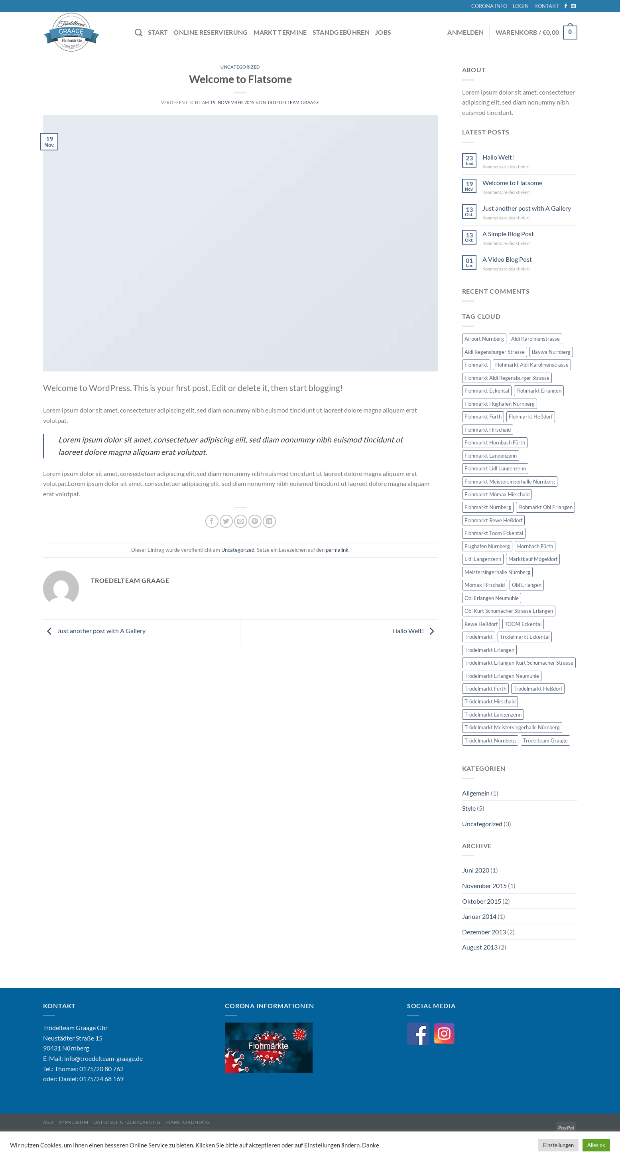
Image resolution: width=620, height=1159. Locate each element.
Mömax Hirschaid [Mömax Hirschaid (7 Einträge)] (485, 585)
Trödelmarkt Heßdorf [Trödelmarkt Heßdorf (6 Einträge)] (538, 688)
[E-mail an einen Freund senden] (240, 521)
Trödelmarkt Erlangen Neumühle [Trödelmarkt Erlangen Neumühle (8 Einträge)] (502, 676)
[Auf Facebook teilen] (211, 521)
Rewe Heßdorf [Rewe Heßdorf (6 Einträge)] (481, 624)
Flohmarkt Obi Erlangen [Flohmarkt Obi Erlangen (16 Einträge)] (545, 507)
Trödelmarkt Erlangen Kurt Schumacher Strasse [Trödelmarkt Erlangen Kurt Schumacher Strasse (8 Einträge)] (519, 662)
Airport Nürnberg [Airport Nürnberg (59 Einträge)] (484, 339)
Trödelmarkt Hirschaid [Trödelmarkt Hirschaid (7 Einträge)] (490, 701)
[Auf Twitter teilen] (226, 521)
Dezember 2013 (484, 932)
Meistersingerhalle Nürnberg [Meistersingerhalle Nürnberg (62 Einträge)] (497, 572)
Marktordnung (187, 1122)
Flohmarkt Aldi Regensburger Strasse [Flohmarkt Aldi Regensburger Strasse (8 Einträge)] (507, 378)
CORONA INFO (489, 6)
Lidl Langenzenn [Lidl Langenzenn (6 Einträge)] (483, 559)
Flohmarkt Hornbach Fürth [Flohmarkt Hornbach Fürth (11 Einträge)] (495, 442)
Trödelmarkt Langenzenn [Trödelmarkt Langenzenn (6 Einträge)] (493, 714)
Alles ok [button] (596, 1145)
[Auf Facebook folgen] (565, 6)
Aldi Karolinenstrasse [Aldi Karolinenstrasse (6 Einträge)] (535, 339)
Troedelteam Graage (293, 102)
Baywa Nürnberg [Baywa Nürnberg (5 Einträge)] (551, 352)
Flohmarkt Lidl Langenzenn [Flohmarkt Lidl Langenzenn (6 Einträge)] (495, 468)
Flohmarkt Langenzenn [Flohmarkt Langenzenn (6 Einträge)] (491, 455)
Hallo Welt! (415, 630)
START (158, 32)
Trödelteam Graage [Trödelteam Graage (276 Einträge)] (545, 740)
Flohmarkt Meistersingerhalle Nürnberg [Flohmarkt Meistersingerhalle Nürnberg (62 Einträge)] (510, 481)
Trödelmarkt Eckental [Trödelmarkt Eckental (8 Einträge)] (524, 637)
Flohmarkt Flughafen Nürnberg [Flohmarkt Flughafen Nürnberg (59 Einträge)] (500, 404)
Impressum (74, 1122)
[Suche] (138, 32)
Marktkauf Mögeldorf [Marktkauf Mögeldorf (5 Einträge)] (532, 559)
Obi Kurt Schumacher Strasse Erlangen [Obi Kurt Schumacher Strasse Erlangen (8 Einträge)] (509, 611)
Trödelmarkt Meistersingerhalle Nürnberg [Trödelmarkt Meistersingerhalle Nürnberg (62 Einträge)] (512, 727)
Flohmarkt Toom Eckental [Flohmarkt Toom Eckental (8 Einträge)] (494, 533)
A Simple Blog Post (508, 233)
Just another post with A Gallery (94, 630)
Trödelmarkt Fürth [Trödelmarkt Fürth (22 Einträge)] (485, 688)
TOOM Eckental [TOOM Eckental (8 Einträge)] (523, 624)
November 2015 (484, 885)
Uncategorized (240, 66)
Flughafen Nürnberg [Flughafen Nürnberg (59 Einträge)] (487, 546)
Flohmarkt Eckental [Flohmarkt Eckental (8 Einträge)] (487, 390)
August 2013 (480, 947)
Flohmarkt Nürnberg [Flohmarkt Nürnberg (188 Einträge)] (488, 507)
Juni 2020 (475, 870)
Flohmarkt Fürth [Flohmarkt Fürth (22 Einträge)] (483, 416)
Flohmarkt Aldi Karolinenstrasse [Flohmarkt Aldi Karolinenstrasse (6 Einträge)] (532, 364)
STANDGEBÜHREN (341, 32)
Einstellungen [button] (558, 1145)
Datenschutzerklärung (127, 1122)
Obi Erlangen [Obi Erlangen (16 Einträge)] (526, 585)
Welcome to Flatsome (512, 182)
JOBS (383, 32)
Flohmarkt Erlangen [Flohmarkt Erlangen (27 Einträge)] (538, 390)
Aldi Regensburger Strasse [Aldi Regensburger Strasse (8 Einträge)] (495, 352)
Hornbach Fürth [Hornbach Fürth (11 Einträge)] (535, 546)
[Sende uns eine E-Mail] (573, 6)
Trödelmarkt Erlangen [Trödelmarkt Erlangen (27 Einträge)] (489, 650)
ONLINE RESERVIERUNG (210, 32)
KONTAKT (546, 6)
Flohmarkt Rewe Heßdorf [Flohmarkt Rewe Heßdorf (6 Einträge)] (493, 520)
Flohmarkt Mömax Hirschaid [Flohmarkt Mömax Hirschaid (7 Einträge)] (497, 494)
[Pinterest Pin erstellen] (255, 521)
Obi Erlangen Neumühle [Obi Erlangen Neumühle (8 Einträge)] (492, 598)
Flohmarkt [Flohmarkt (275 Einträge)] (476, 364)
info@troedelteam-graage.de (103, 1058)
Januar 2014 (479, 916)
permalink (337, 550)
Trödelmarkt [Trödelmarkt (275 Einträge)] (479, 637)
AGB (48, 1122)
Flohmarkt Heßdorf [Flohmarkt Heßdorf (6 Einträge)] (531, 416)
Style (469, 808)
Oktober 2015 (481, 901)
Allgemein (476, 793)
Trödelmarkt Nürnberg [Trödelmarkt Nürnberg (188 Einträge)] (490, 740)
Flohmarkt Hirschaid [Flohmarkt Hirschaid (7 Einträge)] (488, 429)
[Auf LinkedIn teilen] (269, 521)
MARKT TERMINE (280, 32)
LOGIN (521, 6)
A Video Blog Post (507, 259)
